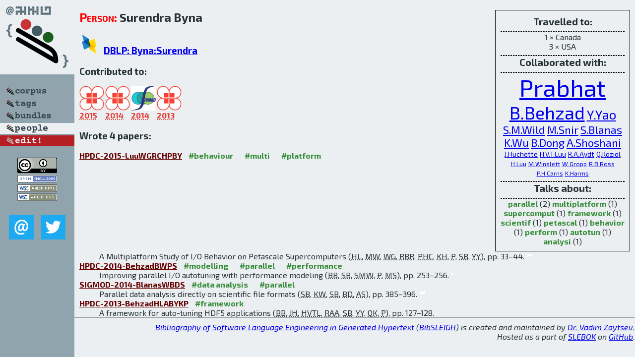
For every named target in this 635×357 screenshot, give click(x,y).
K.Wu (516, 142)
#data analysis (219, 284)
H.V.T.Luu (553, 154)
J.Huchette (521, 154)
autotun (585, 232)
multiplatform (579, 203)
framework (589, 213)
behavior (607, 222)
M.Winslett (544, 163)
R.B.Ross (602, 163)
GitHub (621, 336)
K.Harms (577, 173)
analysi (557, 241)
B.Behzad (547, 112)
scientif (516, 222)
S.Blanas (601, 129)
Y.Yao (601, 114)
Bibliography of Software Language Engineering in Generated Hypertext (284, 327)
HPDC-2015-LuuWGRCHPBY (130, 155)
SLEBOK (582, 336)
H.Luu (518, 163)
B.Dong (548, 142)
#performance (314, 265)
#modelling (206, 265)
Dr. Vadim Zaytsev (600, 327)
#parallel (257, 265)
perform (541, 232)
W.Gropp (574, 163)
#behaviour (211, 155)
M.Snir (562, 129)
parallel (523, 203)
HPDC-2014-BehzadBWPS (128, 265)
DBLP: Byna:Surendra (150, 50)
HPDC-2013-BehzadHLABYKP (134, 303)
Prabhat (562, 87)
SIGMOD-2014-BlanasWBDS (132, 284)
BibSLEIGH (437, 327)
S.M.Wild (524, 129)
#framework (219, 303)
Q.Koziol (608, 154)
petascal (560, 222)
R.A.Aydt (581, 154)
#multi (257, 155)
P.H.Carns (550, 173)
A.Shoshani (594, 142)
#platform (301, 155)
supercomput (529, 213)
